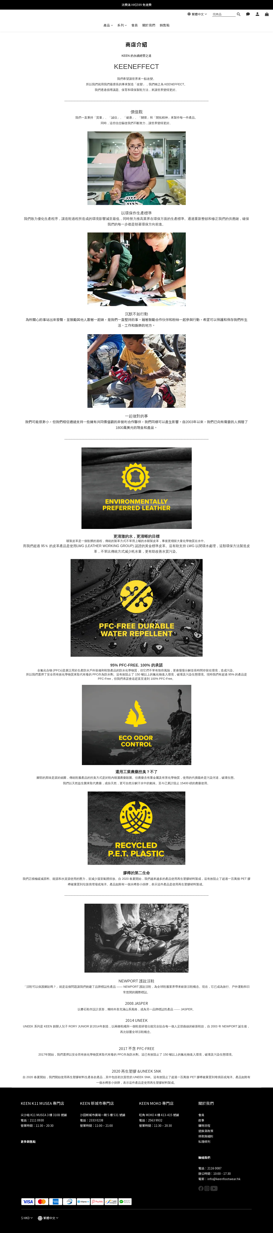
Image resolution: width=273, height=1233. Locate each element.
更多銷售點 (28, 1141)
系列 (122, 25)
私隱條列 (204, 1141)
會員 (134, 25)
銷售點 (165, 25)
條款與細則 (205, 1136)
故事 (201, 1120)
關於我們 (148, 25)
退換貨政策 (205, 1131)
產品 (108, 25)
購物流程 (204, 1125)
